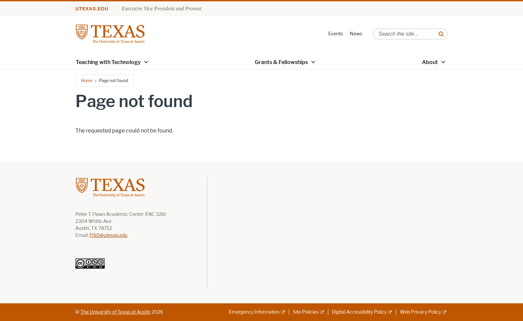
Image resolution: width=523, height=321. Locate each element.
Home (86, 80)
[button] (146, 62)
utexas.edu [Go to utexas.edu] (91, 8)
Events (335, 34)
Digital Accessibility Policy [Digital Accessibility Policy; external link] (359, 312)
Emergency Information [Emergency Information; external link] (254, 312)
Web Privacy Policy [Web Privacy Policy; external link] (420, 312)
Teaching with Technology (108, 62)
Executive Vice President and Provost (161, 8)
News (356, 34)
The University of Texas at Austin (115, 312)
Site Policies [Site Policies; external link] (306, 312)
